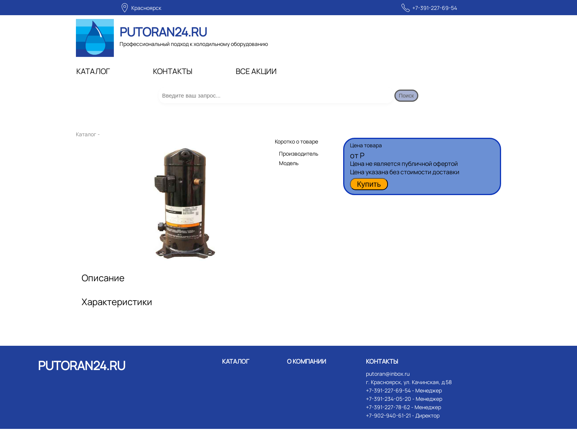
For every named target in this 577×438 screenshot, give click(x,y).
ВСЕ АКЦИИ (256, 71)
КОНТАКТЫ (172, 71)
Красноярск (146, 7)
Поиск (412, 100)
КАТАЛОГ (93, 71)
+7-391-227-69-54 (434, 7)
